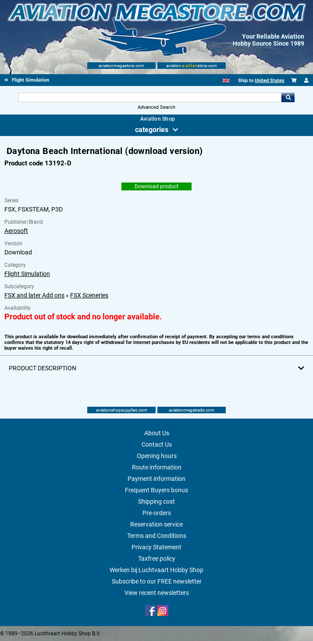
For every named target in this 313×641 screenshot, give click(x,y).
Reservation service (156, 524)
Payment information (156, 478)
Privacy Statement (156, 547)
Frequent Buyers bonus (156, 490)
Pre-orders (156, 512)
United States (270, 80)
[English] (226, 80)
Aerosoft (16, 230)
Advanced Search (156, 107)
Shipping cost (156, 501)
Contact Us (157, 444)
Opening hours (157, 455)
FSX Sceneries (89, 295)
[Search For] (150, 97)
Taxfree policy (156, 558)
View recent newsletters (156, 592)
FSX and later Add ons (34, 295)
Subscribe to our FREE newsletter (157, 581)
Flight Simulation (27, 273)
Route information (156, 467)
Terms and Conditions (156, 535)
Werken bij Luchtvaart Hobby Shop (156, 569)
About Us (156, 433)
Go (288, 97)
